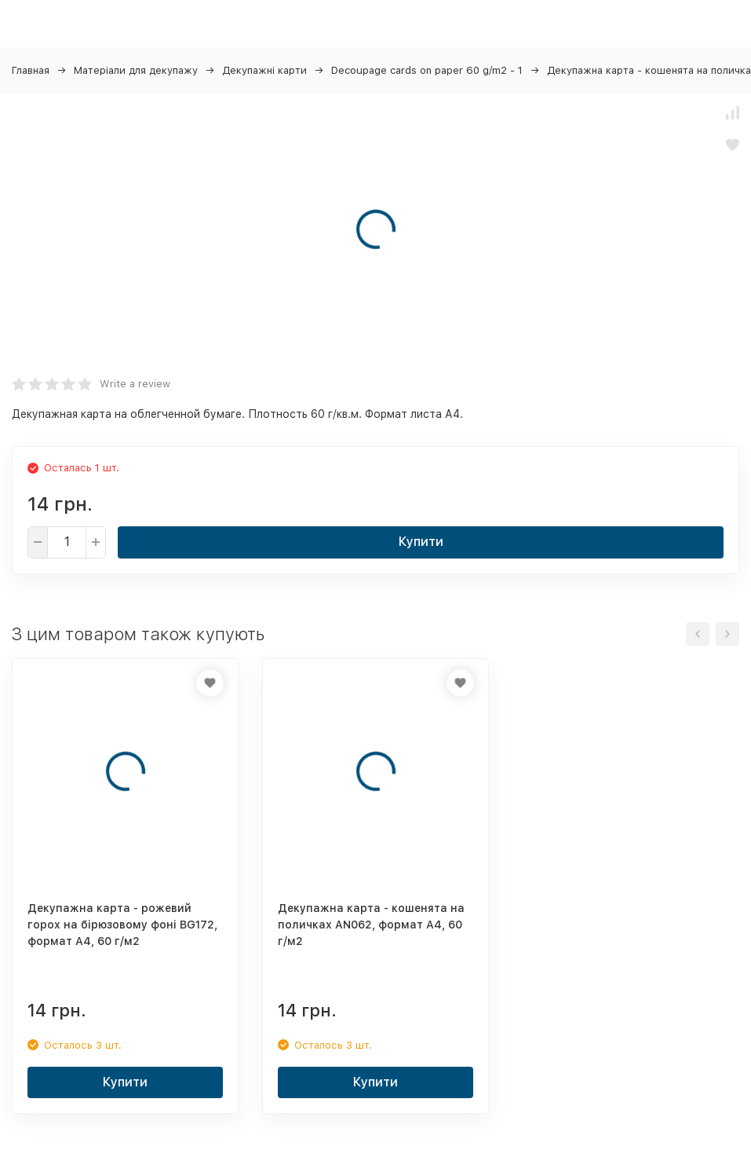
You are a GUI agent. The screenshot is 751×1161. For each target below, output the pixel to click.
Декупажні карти (264, 70)
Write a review (135, 384)
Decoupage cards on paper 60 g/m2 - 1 (427, 70)
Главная (30, 70)
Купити (421, 541)
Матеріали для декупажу (136, 70)
